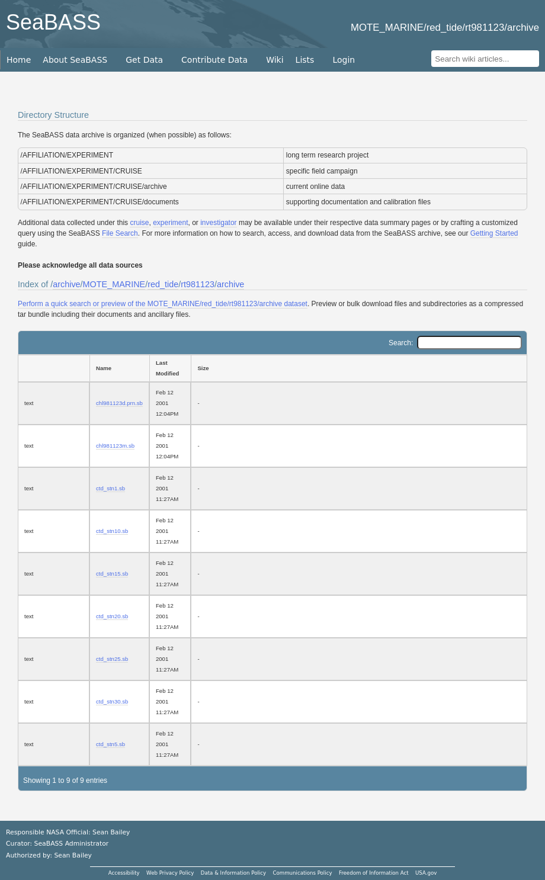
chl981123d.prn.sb (119, 403)
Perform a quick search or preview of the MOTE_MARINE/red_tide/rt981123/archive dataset (162, 304)
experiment (170, 223)
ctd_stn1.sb (110, 488)
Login (343, 60)
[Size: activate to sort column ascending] (359, 368)
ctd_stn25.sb (112, 659)
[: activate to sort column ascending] (53, 368)
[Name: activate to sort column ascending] (119, 368)
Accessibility (124, 873)
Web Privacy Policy (170, 873)
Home (19, 60)
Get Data (144, 60)
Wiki (274, 60)
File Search (120, 233)
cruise (139, 223)
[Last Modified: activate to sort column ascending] (170, 368)
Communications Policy (302, 873)
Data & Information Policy (233, 873)
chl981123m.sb (115, 445)
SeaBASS (53, 22)
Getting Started (494, 233)
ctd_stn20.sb (112, 616)
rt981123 (197, 284)
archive (66, 284)
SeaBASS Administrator (71, 843)
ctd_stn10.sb (112, 531)
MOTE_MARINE (114, 284)
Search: (455, 343)
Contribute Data (214, 60)
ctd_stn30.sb (112, 701)
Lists (305, 60)
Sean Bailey (72, 855)
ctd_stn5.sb (110, 744)
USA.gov (426, 873)
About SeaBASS (75, 60)
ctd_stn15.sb (112, 573)
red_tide (163, 284)
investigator (218, 223)
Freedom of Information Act (374, 873)
